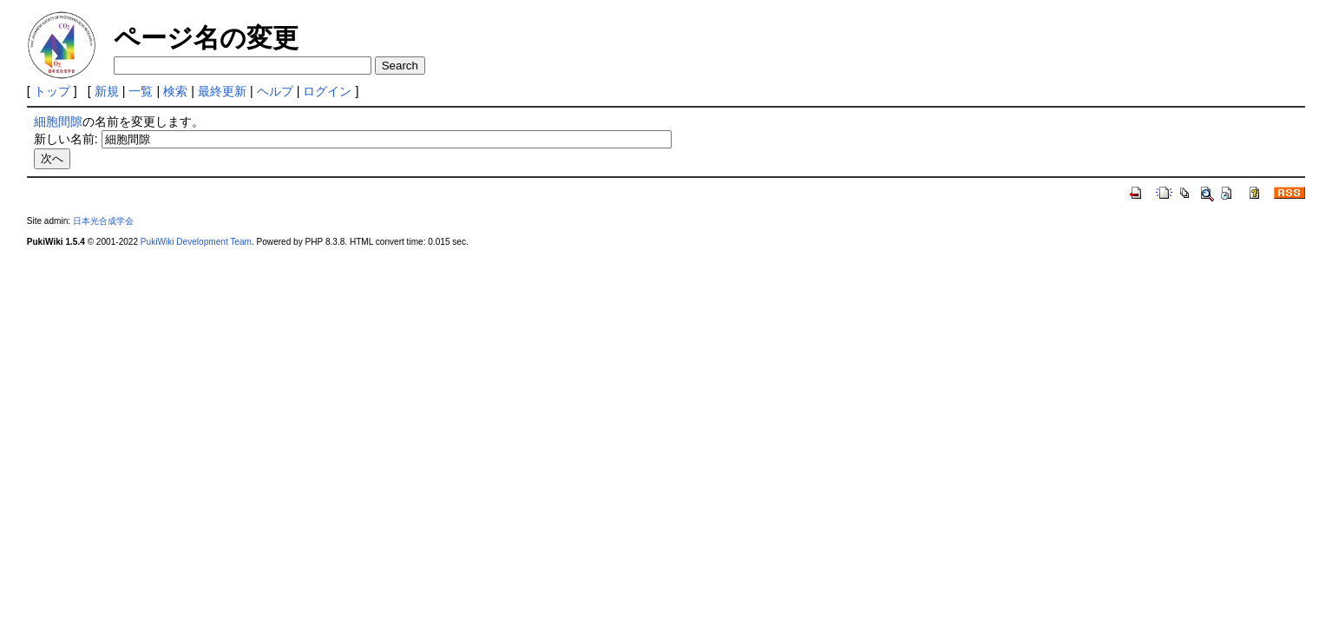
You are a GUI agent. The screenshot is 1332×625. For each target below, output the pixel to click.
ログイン (327, 91)
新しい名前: (66, 139)
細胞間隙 (58, 121)
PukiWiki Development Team (196, 242)
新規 (107, 91)
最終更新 (222, 91)
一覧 (140, 91)
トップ (52, 91)
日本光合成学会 (103, 221)
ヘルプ (275, 91)
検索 (175, 91)
